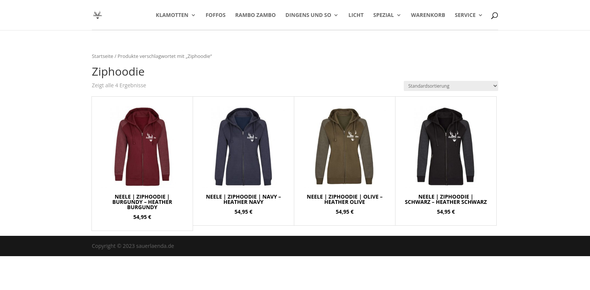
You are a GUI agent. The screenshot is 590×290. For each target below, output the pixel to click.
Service (465, 15)
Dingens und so (308, 15)
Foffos (215, 15)
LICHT (355, 15)
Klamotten (172, 15)
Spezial (383, 15)
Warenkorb (428, 15)
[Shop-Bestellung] (451, 86)
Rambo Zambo (255, 15)
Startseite (102, 56)
